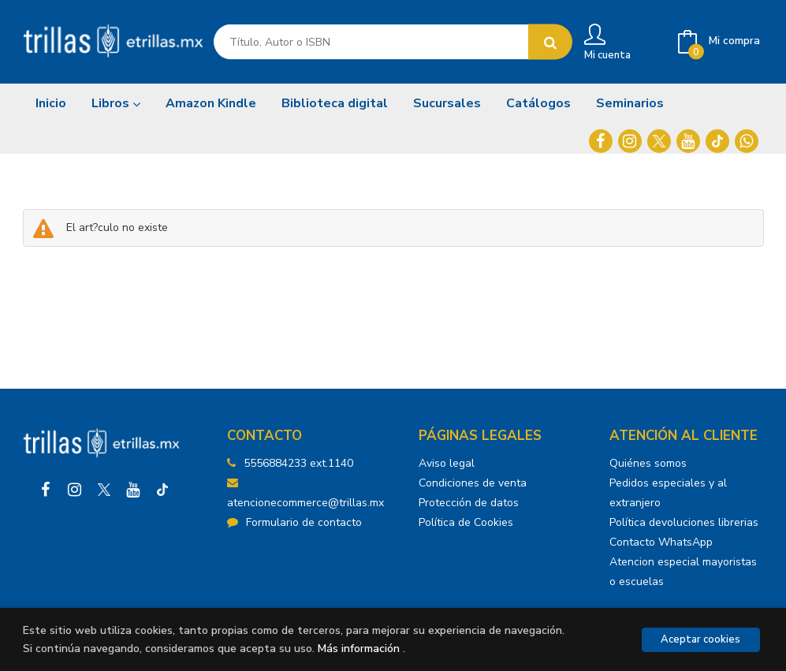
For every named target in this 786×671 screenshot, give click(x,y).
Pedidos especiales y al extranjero (668, 492)
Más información (359, 648)
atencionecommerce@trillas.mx (305, 493)
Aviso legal (447, 463)
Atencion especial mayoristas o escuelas (683, 571)
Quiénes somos (648, 463)
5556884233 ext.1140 (298, 463)
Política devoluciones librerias (683, 522)
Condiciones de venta (473, 482)
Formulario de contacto (294, 522)
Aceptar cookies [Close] (700, 639)
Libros (115, 103)
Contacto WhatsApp (661, 542)
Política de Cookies (466, 522)
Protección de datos (469, 502)
